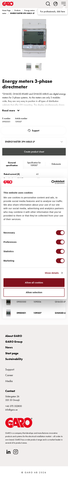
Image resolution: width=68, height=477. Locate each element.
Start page (11, 353)
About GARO (13, 336)
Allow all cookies (34, 282)
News (9, 347)
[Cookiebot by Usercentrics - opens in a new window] (51, 182)
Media (9, 381)
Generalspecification (12, 164)
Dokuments (56, 164)
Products (17, 10)
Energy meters (29, 10)
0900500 (21, 301)
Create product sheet (34, 151)
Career (9, 375)
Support (35, 130)
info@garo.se (11, 409)
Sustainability (14, 359)
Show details (52, 273)
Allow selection (34, 292)
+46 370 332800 (13, 406)
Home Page (6, 10)
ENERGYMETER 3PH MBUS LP (22, 13)
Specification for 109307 (34, 164)
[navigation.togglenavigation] (63, 4)
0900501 (21, 312)
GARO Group (13, 342)
